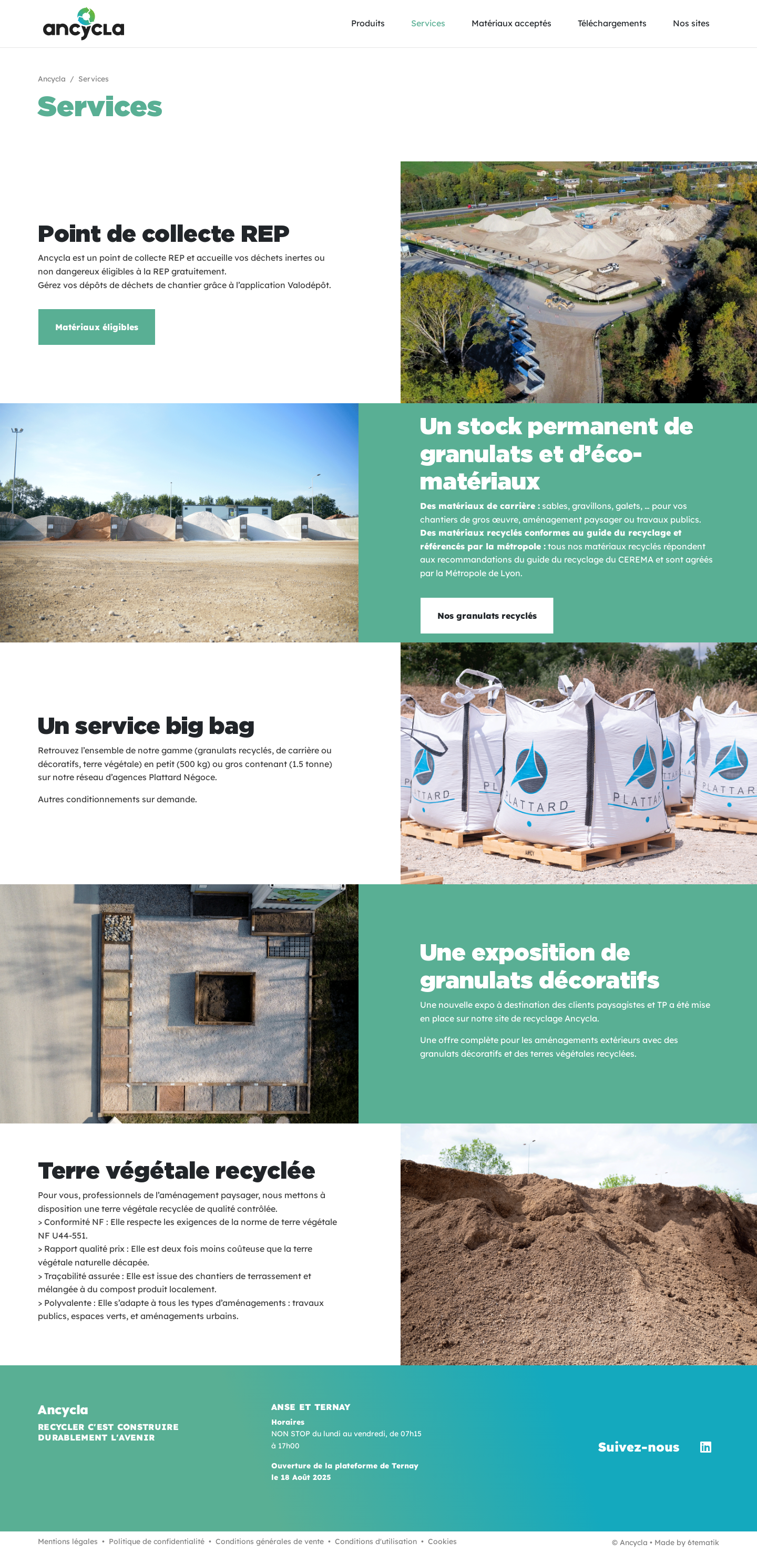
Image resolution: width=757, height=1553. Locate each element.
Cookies (442, 1541)
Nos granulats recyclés (487, 615)
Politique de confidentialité (156, 1541)
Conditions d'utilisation (376, 1541)
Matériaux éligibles (96, 327)
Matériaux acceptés (511, 23)
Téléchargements (612, 23)
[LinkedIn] (705, 1446)
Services (428, 23)
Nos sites (691, 23)
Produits (368, 23)
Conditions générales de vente (270, 1541)
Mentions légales (68, 1541)
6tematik (703, 1542)
